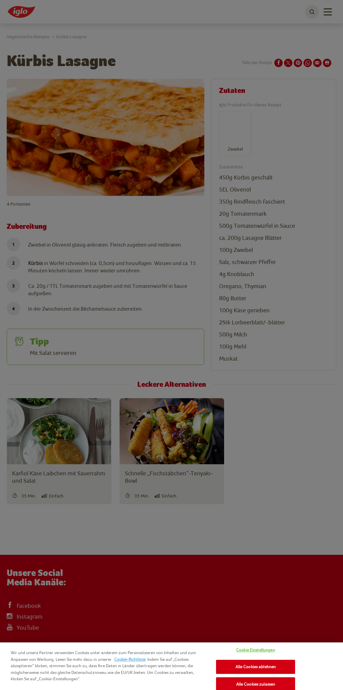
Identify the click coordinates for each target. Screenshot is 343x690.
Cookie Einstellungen (255, 649)
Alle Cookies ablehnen (255, 666)
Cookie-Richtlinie (129, 659)
